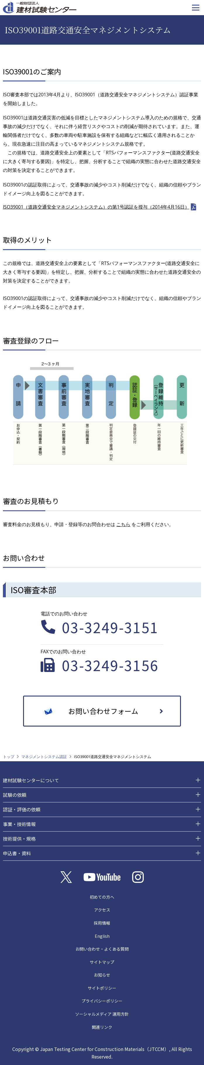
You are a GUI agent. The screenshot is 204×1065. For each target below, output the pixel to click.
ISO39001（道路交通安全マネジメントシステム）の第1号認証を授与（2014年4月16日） (96, 207)
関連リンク (102, 1027)
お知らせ (102, 975)
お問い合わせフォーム (103, 711)
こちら (123, 524)
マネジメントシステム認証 (44, 756)
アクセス (102, 910)
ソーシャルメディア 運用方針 (102, 1014)
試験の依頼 (14, 794)
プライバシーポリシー (102, 1001)
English (102, 936)
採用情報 (102, 923)
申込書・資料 (17, 853)
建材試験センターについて (31, 780)
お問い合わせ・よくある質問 (102, 949)
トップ (8, 756)
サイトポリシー (102, 988)
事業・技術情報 (19, 823)
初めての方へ (102, 897)
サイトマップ (102, 962)
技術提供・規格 (19, 838)
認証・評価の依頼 (21, 809)
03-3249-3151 (110, 627)
